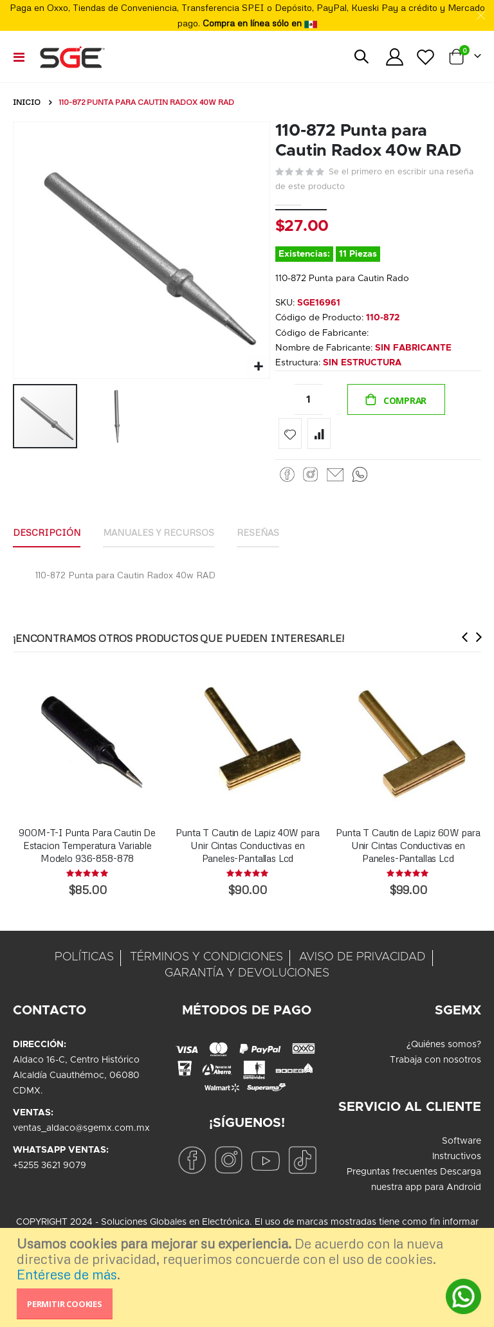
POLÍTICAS (84, 963)
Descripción (46, 538)
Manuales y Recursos (159, 538)
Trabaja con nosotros (435, 1065)
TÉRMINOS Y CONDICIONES (206, 963)
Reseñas (258, 538)
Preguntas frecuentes (392, 1177)
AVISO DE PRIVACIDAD (362, 963)
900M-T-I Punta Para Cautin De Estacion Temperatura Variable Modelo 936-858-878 (87, 851)
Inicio (27, 102)
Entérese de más (67, 1274)
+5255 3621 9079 (49, 1171)
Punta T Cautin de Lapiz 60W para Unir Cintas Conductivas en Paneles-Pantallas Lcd (408, 851)
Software (461, 1146)
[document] (248, 1277)
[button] (258, 367)
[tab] (46, 539)
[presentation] (465, 642)
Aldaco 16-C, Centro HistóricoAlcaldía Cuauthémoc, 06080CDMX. (76, 1081)
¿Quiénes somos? (444, 1050)
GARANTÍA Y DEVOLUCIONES (247, 979)
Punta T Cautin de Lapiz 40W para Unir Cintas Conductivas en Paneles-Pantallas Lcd (247, 851)
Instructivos (456, 1162)
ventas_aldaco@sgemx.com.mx (81, 1134)
